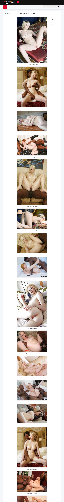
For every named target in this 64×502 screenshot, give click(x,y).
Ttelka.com (12, 2)
